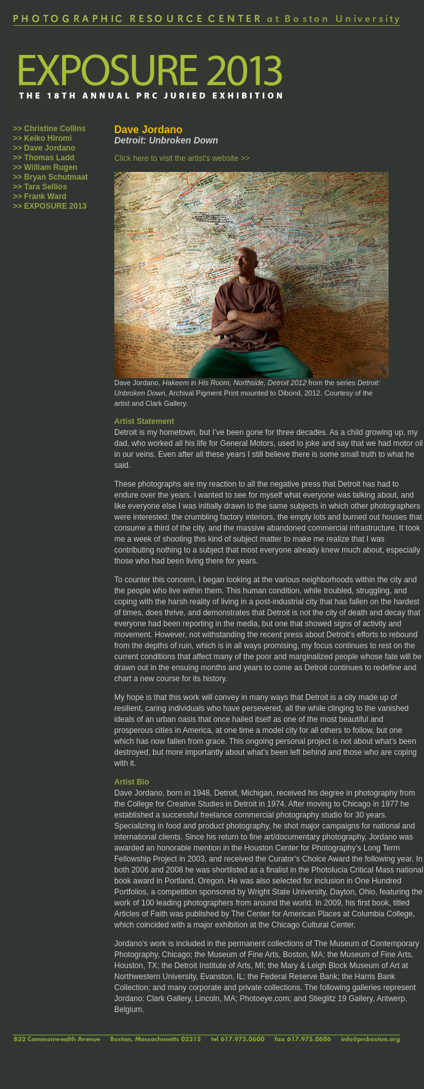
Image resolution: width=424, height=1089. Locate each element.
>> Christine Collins (49, 128)
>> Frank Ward (39, 196)
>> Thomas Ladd (43, 157)
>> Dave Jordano (44, 148)
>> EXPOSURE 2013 (49, 206)
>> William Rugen (45, 167)
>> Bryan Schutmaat (50, 177)
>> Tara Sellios (40, 186)
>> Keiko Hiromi (42, 138)
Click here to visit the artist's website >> (182, 158)
